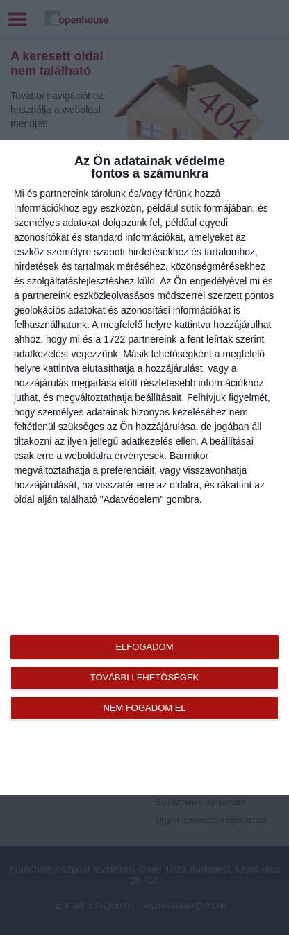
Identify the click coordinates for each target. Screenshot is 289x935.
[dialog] (144, 467)
